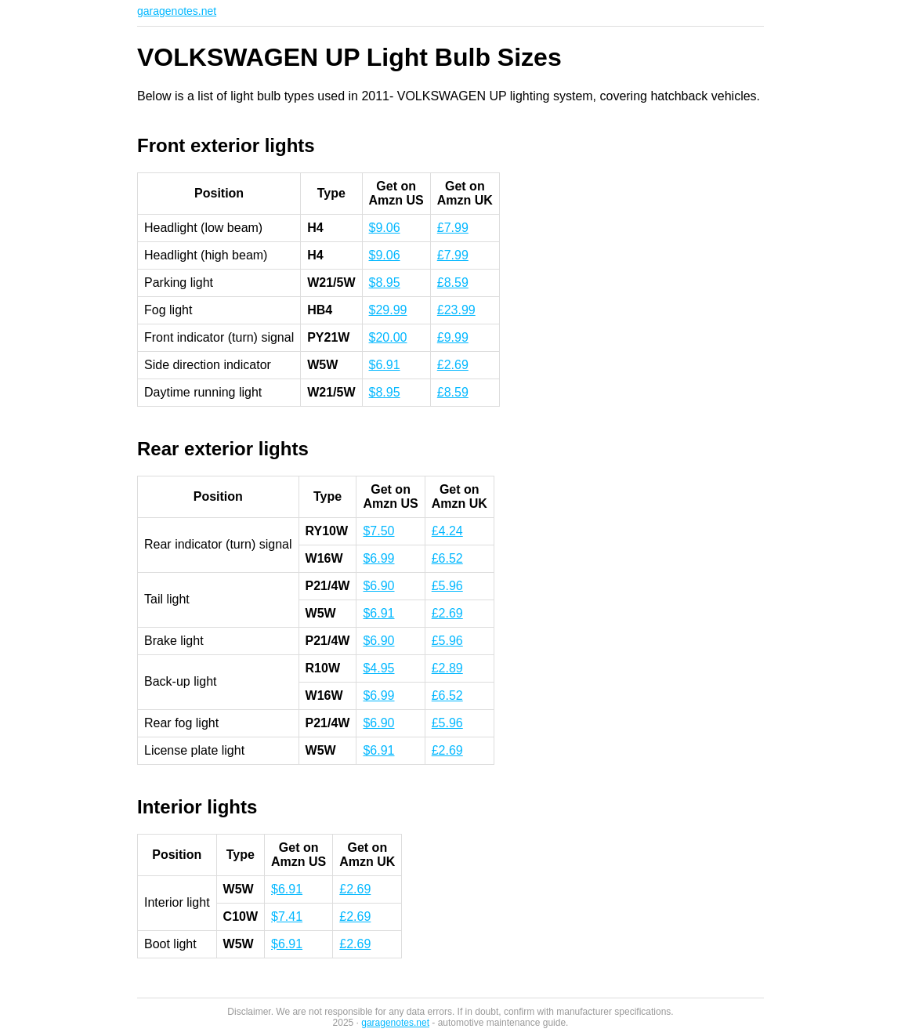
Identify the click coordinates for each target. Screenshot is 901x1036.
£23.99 (456, 310)
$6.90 (378, 585)
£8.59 (453, 282)
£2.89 (447, 668)
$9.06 (384, 227)
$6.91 (384, 364)
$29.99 (388, 310)
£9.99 (453, 337)
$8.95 (384, 282)
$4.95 (378, 668)
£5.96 (447, 585)
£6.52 (447, 558)
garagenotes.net (176, 11)
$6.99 (378, 558)
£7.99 (453, 227)
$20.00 (388, 337)
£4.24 (447, 531)
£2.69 (453, 364)
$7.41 (286, 916)
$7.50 (378, 531)
